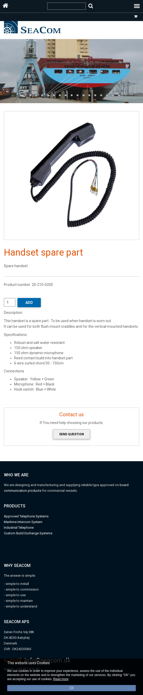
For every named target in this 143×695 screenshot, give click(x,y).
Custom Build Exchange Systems (28, 533)
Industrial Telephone (19, 527)
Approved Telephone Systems (26, 516)
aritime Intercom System (24, 522)
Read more (60, 679)
